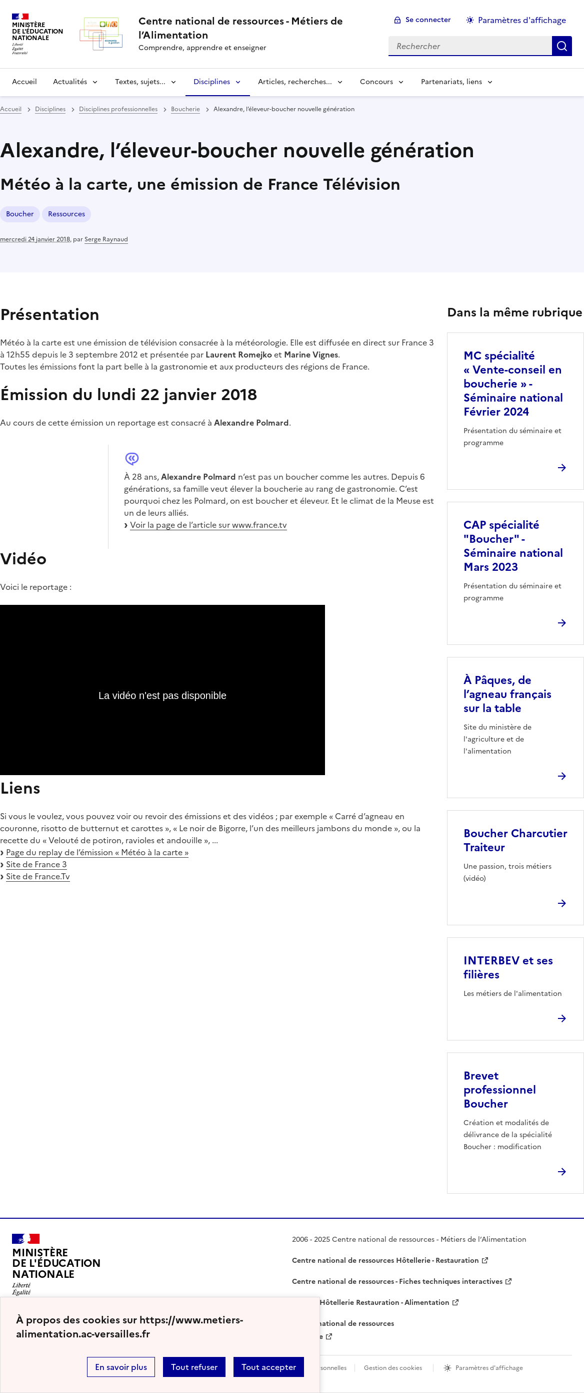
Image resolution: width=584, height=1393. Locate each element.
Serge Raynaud (106, 239)
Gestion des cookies (393, 1367)
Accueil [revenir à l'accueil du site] (24, 82)
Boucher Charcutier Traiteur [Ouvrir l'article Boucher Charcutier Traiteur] (516, 840)
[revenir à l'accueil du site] (255, 28)
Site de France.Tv (38, 876)
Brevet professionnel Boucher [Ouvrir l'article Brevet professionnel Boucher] (500, 1090)
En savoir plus (121, 1367)
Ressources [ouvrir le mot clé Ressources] (66, 214)
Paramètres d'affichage (489, 1367)
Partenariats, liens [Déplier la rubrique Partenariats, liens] (451, 82)
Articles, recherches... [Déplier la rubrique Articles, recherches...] (295, 82)
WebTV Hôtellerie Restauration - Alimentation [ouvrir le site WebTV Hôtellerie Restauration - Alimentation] (371, 1302)
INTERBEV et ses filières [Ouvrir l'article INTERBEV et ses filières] (508, 967)
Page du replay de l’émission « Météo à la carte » (97, 852)
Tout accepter (269, 1367)
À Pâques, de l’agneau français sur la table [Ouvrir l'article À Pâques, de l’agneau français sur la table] (508, 694)
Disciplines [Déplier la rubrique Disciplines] (212, 82)
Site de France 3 (36, 864)
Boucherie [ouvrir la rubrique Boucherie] (185, 109)
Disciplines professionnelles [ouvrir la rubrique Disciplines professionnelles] (118, 109)
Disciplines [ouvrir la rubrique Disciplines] (50, 109)
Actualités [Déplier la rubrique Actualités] (70, 82)
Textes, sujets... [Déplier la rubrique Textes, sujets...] (140, 82)
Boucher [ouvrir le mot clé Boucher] (20, 214)
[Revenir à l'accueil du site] (56, 1268)
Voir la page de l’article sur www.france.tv (208, 525)
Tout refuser (194, 1367)
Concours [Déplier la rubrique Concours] (376, 82)
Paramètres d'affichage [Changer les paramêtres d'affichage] (522, 20)
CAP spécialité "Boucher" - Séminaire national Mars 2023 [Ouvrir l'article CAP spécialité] (513, 546)
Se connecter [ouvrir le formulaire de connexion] (428, 20)
